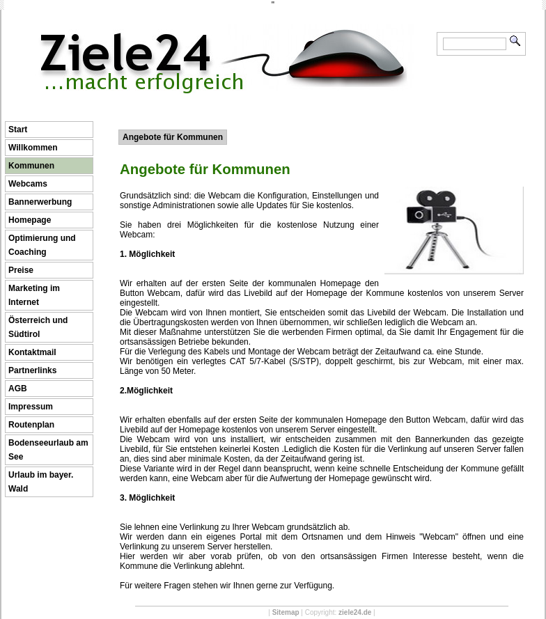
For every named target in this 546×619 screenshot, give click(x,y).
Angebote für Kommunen (173, 137)
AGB (17, 388)
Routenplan (31, 425)
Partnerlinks (32, 370)
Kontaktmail (32, 352)
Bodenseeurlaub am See (48, 450)
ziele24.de (354, 612)
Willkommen (33, 147)
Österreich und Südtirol (38, 327)
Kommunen (31, 166)
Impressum (30, 407)
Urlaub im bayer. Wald (40, 482)
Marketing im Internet (34, 295)
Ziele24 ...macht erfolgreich (226, 33)
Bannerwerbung (40, 202)
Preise (20, 270)
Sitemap (285, 612)
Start (17, 129)
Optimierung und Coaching (42, 245)
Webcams (27, 184)
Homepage (29, 220)
